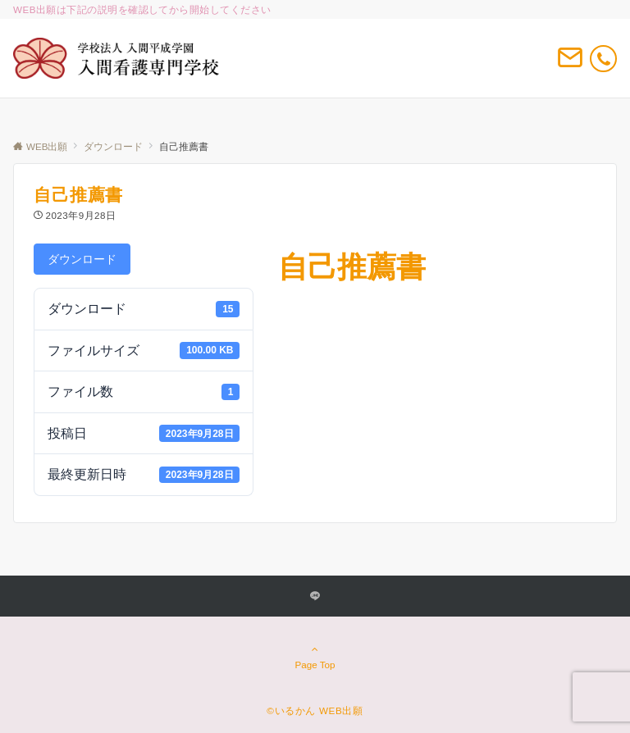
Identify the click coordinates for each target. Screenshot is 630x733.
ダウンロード (82, 259)
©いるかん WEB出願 (315, 710)
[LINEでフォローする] (315, 596)
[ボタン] (570, 64)
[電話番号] (603, 58)
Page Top (315, 657)
